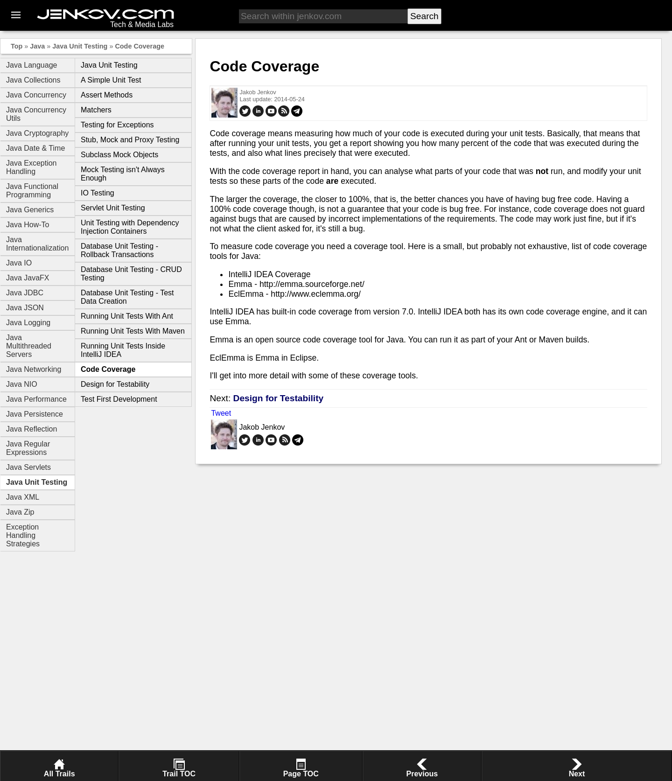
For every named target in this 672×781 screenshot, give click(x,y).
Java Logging (28, 323)
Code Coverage (139, 46)
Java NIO (21, 384)
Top (16, 46)
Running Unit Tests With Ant (127, 316)
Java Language (31, 65)
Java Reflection (31, 429)
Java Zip (20, 512)
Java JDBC (24, 293)
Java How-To (27, 225)
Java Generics (30, 210)
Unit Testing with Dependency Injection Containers (130, 227)
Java (37, 46)
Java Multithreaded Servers (28, 346)
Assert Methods (107, 95)
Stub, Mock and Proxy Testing (130, 140)
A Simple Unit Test (111, 80)
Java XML (22, 497)
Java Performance (36, 399)
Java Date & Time (35, 148)
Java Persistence (34, 414)
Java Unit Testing (79, 46)
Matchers (96, 110)
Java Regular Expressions (28, 448)
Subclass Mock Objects (119, 155)
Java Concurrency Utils (36, 114)
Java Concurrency (36, 95)
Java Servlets (28, 467)
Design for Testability (115, 384)
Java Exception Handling (31, 167)
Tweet (221, 413)
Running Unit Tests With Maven (133, 331)
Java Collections (33, 80)
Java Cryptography (37, 133)
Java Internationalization (37, 244)
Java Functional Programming (32, 190)
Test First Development (119, 399)
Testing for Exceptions (117, 125)
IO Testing (97, 193)
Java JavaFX (27, 278)
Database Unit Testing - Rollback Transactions (119, 250)
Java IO (19, 263)
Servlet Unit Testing (113, 208)
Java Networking (33, 369)
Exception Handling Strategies (23, 535)
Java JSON (25, 308)
